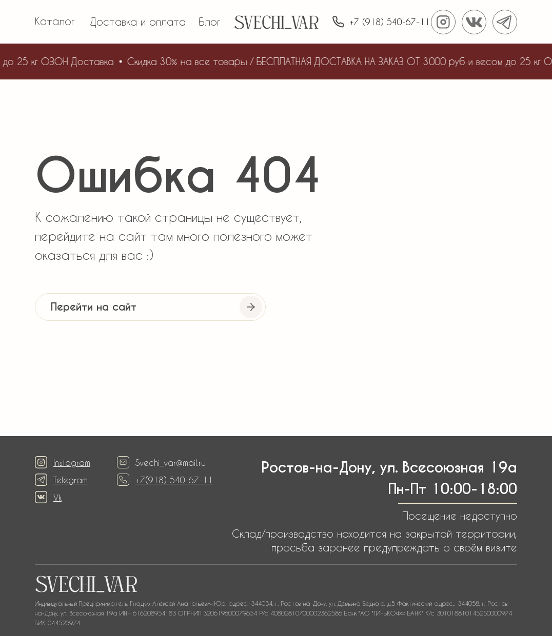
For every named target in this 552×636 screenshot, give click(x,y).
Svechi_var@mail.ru (170, 462)
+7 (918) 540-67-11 (389, 22)
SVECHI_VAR (276, 24)
